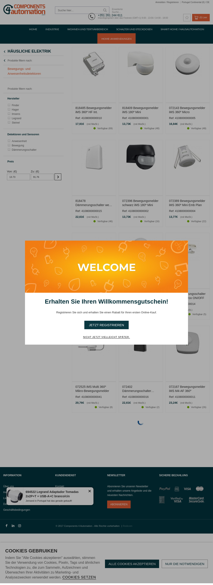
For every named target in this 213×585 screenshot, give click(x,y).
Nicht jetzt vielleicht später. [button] (106, 337)
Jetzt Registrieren (106, 325)
